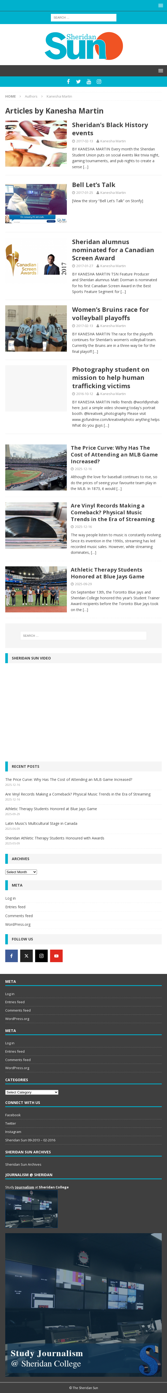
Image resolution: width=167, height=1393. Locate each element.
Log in (10, 898)
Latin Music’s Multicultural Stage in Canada (41, 823)
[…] (85, 166)
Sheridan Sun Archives (23, 1164)
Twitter (10, 1123)
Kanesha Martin (113, 141)
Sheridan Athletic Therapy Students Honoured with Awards (54, 838)
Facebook (13, 1115)
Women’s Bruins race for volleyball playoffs (110, 313)
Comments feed (19, 915)
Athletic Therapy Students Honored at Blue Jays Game (107, 573)
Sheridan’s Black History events (110, 128)
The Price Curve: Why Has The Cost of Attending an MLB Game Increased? (114, 454)
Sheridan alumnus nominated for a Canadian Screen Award (113, 249)
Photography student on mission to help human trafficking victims (110, 377)
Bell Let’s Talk (93, 184)
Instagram (13, 1131)
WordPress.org (17, 924)
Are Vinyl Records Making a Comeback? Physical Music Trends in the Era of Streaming (113, 512)
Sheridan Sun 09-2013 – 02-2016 (30, 1140)
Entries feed (15, 906)
